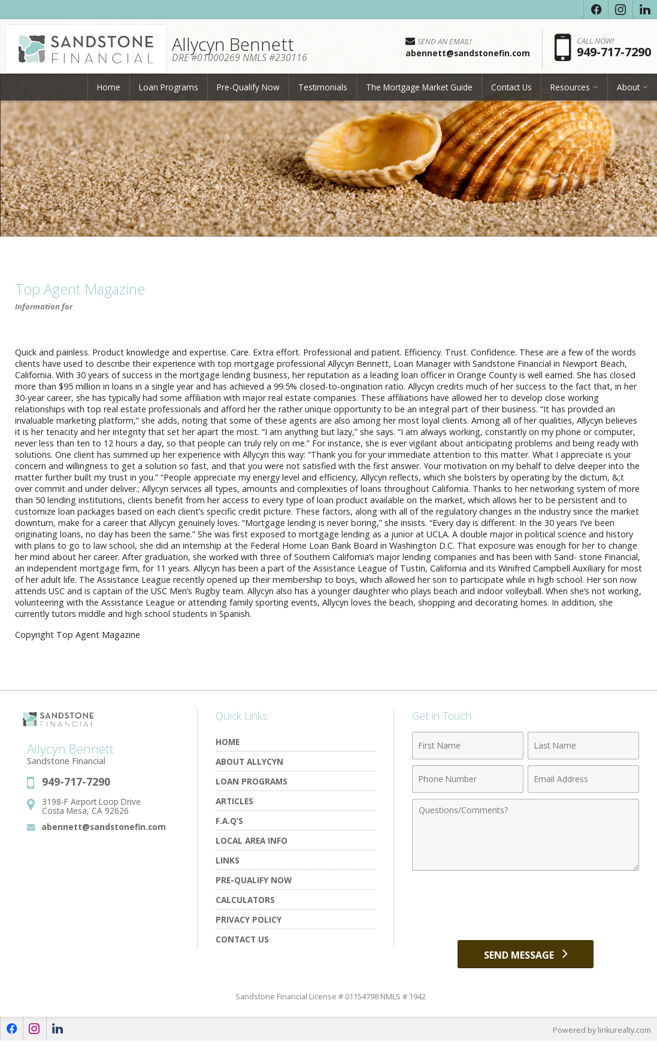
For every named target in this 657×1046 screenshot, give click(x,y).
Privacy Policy (248, 919)
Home (108, 92)
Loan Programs (168, 92)
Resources (570, 92)
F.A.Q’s (229, 820)
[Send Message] (526, 956)
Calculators (245, 899)
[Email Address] (583, 779)
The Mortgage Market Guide (419, 92)
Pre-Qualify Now (248, 92)
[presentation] (526, 906)
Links (228, 860)
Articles (234, 801)
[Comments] (525, 835)
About (628, 92)
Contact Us (511, 92)
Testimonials (322, 92)
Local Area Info (251, 840)
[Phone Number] (467, 779)
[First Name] (467, 745)
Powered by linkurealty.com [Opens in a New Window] (600, 1034)
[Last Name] (583, 745)
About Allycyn (249, 761)
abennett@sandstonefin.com (103, 826)
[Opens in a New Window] (596, 9)
